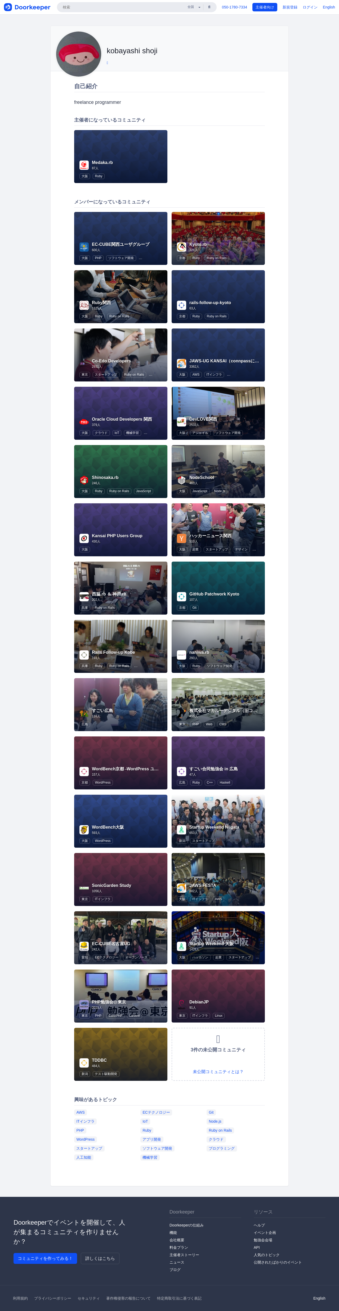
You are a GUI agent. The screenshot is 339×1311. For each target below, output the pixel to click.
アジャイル (200, 433)
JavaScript (143, 491)
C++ (210, 782)
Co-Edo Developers (111, 361)
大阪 (85, 176)
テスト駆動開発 (106, 1074)
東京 (85, 374)
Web (209, 724)
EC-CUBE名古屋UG (111, 943)
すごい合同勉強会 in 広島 (213, 769)
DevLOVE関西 (203, 419)
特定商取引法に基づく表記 (179, 1298)
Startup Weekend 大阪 (211, 943)
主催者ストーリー (184, 1255)
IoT (117, 433)
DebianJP (199, 1002)
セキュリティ (89, 1298)
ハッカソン (200, 957)
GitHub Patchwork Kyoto (214, 594)
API (257, 1247)
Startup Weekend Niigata (214, 827)
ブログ (175, 1270)
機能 (173, 1232)
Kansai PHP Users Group (117, 536)
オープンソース (136, 957)
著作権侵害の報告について (128, 1298)
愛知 (85, 957)
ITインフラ (214, 374)
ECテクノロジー (106, 957)
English (329, 7)
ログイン (310, 7)
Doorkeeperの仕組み (187, 1225)
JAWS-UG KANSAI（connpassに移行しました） (236, 361)
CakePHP (115, 1015)
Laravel (134, 1015)
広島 (85, 724)
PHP (98, 258)
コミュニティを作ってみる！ (45, 1258)
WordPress (102, 782)
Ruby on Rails (217, 258)
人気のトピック (267, 1255)
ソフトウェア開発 (121, 258)
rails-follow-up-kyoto (210, 302)
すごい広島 (102, 710)
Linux (218, 1015)
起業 (195, 549)
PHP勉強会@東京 (109, 1002)
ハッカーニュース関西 (210, 536)
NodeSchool (201, 477)
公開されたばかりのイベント (278, 1262)
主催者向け (265, 7)
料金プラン (179, 1247)
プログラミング (222, 1148)
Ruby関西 (101, 302)
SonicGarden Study (111, 885)
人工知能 (83, 1157)
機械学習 (132, 433)
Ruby (98, 176)
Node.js (219, 491)
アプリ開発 (151, 1139)
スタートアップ (106, 374)
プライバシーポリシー (52, 1298)
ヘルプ (259, 1225)
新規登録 (290, 7)
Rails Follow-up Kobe (113, 652)
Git (194, 608)
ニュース (177, 1262)
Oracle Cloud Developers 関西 (122, 419)
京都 (182, 258)
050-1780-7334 (234, 7)
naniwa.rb (199, 652)
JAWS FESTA (202, 885)
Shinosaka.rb (105, 477)
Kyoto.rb (198, 244)
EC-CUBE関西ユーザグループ (120, 244)
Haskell (225, 782)
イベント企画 (265, 1232)
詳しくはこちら (100, 1258)
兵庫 (85, 608)
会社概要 (177, 1240)
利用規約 (20, 1298)
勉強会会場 (263, 1240)
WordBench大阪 (108, 827)
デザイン (241, 549)
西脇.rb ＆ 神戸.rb (109, 594)
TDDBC (99, 1060)
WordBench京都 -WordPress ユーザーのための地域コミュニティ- (155, 769)
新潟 (182, 841)
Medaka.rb (102, 162)
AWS (195, 374)
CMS (222, 724)
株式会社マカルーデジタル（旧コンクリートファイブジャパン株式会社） (259, 710)
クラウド (101, 433)
